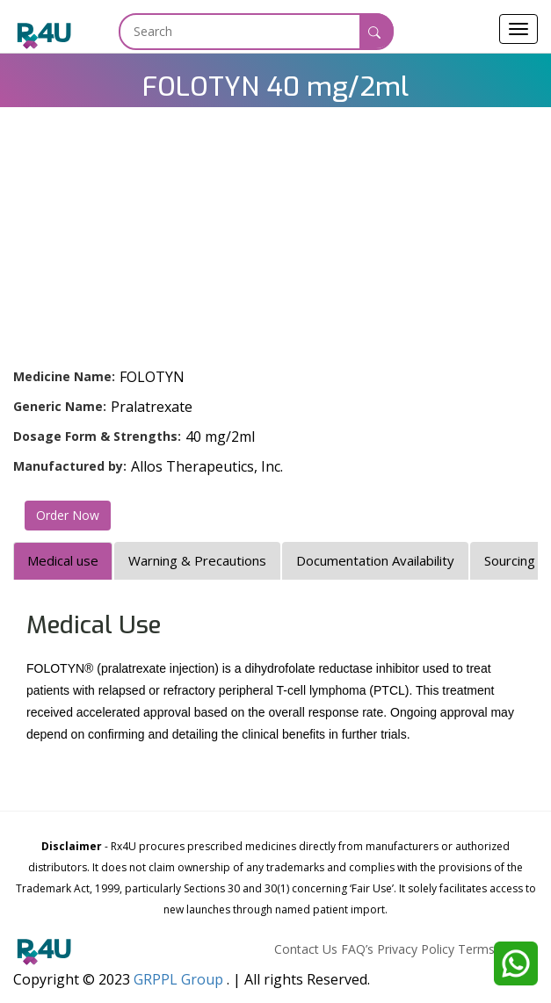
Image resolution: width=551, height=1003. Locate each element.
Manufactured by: (70, 466)
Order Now (67, 515)
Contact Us (305, 949)
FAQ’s (357, 949)
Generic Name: (59, 406)
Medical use (62, 560)
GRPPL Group (178, 979)
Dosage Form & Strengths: (97, 436)
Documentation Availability (375, 560)
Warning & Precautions (197, 560)
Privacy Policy (415, 949)
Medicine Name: (64, 376)
